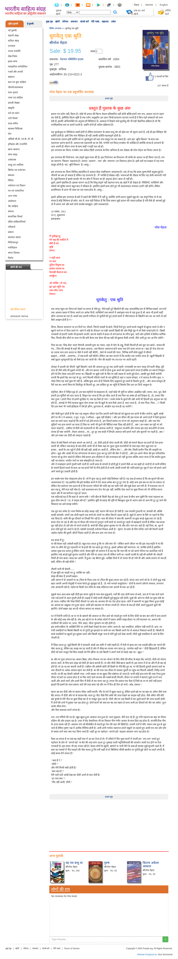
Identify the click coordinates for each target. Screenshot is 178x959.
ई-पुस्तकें (30, 23)
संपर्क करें (84, 21)
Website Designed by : (147, 954)
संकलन (11, 175)
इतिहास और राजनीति (17, 144)
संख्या (92, 51)
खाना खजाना (14, 149)
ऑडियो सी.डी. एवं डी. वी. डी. (21, 139)
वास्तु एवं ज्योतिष (15, 164)
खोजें (57, 21)
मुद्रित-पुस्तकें (13, 23)
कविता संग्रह (13, 40)
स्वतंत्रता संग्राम (14, 237)
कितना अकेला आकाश (151, 864)
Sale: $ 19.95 (65, 51)
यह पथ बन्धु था (74, 863)
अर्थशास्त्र (12, 159)
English (164, 4)
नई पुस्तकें (12, 30)
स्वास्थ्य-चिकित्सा (15, 128)
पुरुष (106, 863)
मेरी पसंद (95, 21)
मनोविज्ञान (12, 247)
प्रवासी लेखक (14, 102)
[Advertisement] (108, 824)
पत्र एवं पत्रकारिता (16, 190)
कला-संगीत (13, 123)
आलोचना (12, 201)
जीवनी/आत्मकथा (15, 87)
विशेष (10, 258)
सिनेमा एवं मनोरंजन (16, 170)
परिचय (65, 21)
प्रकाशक (149, 4)
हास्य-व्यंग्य (12, 61)
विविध (11, 180)
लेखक (136, 4)
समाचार (74, 21)
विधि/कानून (13, 242)
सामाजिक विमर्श (15, 216)
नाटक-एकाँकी (14, 51)
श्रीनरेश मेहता (58, 43)
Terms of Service (72, 948)
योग (9, 133)
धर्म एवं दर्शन (13, 113)
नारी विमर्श (13, 118)
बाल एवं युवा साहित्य (17, 82)
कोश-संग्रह (12, 154)
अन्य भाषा (12, 195)
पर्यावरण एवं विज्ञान (16, 185)
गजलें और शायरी (15, 71)
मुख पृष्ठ (49, 21)
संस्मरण (11, 77)
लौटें (55, 82)
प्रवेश (113, 21)
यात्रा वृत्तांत (13, 92)
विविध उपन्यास (55, 28)
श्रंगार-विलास (13, 252)
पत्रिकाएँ (11, 226)
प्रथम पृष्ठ (109, 98)
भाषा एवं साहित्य (15, 97)
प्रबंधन (11, 232)
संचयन (11, 211)
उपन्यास (11, 45)
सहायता (105, 21)
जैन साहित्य (13, 206)
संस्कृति (11, 108)
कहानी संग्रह (13, 35)
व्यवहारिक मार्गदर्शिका (17, 66)
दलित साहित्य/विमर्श (17, 221)
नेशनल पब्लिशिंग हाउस (71, 59)
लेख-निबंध (12, 56)
